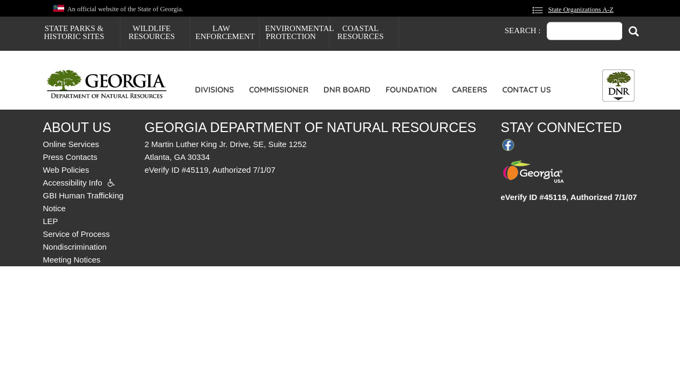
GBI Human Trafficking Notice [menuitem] (83, 202)
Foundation (411, 89)
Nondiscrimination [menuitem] (75, 246)
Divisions (214, 89)
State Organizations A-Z (581, 9)
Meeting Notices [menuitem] (72, 259)
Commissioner (278, 89)
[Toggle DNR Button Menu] (618, 86)
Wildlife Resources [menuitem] (152, 32)
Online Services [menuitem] (71, 144)
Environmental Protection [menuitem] (297, 32)
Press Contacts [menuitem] (70, 156)
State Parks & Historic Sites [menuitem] (74, 32)
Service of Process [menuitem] (76, 233)
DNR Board (347, 89)
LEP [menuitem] (50, 221)
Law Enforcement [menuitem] (225, 32)
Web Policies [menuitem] (66, 169)
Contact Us (526, 89)
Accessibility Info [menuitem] (72, 182)
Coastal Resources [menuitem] (360, 32)
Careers (469, 89)
